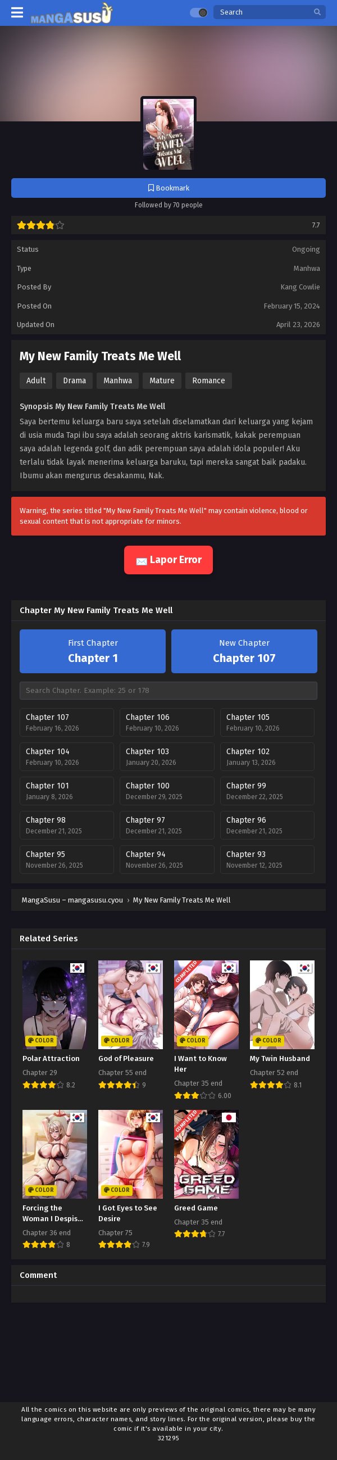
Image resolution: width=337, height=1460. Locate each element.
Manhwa (307, 268)
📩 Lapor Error (168, 560)
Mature (162, 381)
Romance (208, 381)
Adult (35, 381)
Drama (74, 381)
